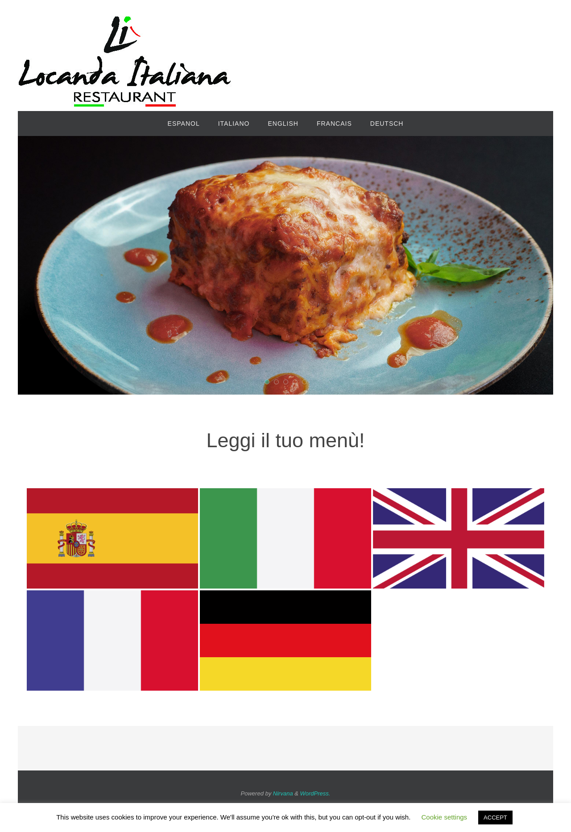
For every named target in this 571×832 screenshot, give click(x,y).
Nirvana (283, 793)
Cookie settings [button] (445, 817)
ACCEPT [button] (495, 817)
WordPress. (315, 793)
